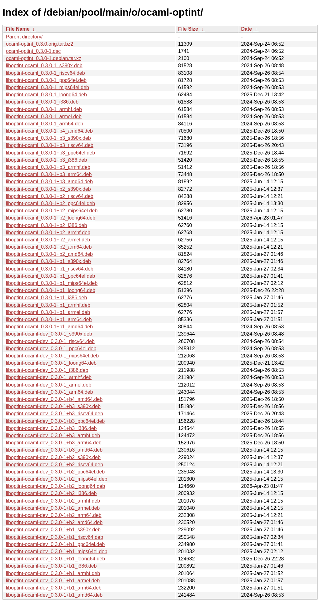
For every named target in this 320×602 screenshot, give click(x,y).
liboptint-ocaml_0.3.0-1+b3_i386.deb (46, 160)
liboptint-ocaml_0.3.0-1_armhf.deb (44, 109)
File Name (18, 29)
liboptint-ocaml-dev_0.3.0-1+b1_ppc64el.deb (55, 544)
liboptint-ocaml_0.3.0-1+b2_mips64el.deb (52, 210)
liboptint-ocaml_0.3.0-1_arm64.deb (44, 123)
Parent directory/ (24, 36)
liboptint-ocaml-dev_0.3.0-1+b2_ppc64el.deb (55, 471)
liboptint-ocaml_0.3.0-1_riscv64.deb (45, 73)
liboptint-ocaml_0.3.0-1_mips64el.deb (47, 87)
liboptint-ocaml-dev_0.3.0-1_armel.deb (48, 384)
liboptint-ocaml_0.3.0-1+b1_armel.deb (48, 312)
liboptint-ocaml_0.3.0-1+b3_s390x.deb (48, 138)
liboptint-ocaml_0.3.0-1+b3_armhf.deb (48, 167)
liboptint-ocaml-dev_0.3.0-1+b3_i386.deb (51, 428)
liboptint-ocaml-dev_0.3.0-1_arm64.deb (49, 392)
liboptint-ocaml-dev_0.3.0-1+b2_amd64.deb (54, 522)
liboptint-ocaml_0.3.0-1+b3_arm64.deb (49, 174)
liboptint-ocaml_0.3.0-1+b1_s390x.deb (48, 261)
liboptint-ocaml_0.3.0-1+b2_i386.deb (46, 225)
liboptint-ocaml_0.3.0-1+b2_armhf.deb (48, 232)
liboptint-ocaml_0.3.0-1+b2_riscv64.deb (49, 196)
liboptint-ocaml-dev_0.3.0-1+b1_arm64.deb (54, 587)
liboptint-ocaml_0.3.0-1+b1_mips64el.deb (52, 283)
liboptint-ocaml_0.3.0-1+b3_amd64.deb (49, 181)
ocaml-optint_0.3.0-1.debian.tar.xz (43, 58)
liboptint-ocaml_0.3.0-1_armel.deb (44, 116)
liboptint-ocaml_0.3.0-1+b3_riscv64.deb (49, 145)
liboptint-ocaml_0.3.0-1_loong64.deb (46, 94)
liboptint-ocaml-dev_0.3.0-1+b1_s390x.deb (53, 529)
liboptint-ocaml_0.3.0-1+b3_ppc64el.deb (50, 152)
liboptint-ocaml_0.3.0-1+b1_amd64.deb (49, 326)
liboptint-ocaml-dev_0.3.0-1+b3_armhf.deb (53, 435)
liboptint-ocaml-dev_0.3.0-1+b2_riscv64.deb (54, 464)
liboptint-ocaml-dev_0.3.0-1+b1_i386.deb (51, 566)
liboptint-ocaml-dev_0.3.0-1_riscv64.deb (50, 341)
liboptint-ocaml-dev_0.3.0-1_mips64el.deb (52, 355)
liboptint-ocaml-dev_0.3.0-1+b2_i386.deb (51, 493)
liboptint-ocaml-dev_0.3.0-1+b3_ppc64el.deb (55, 421)
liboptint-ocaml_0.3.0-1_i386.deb (42, 101)
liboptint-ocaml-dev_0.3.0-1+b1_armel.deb (53, 580)
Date (246, 29)
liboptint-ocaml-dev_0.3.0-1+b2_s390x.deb (53, 457)
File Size (188, 29)
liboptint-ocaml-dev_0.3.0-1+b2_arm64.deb (54, 515)
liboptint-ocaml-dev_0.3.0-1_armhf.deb (49, 377)
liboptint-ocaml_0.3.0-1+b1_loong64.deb (50, 290)
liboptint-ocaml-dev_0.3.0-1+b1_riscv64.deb (54, 537)
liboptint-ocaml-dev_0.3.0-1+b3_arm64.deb (54, 442)
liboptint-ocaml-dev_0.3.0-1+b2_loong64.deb (55, 486)
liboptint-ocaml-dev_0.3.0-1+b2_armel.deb (53, 508)
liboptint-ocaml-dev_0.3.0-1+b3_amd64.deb (54, 450)
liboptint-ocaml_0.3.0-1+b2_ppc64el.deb (50, 203)
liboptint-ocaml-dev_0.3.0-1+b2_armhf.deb (53, 500)
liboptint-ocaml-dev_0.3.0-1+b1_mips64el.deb (56, 551)
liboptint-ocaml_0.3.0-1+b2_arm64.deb (49, 247)
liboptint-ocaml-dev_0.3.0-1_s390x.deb (49, 333)
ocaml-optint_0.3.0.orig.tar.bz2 (39, 44)
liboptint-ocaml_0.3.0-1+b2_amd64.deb (49, 254)
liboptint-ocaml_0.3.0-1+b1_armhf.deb (48, 305)
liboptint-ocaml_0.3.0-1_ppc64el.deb (46, 80)
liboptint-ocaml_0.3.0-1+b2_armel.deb (48, 239)
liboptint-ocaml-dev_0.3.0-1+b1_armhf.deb (53, 573)
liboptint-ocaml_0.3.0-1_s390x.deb (44, 65)
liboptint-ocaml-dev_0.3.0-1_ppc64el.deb (51, 348)
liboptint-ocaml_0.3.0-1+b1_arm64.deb (49, 319)
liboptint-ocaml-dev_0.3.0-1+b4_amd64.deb (54, 399)
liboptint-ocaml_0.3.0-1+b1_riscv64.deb (49, 268)
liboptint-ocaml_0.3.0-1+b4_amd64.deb (49, 131)
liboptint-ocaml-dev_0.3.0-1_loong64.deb (51, 363)
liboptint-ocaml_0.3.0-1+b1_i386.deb (46, 297)
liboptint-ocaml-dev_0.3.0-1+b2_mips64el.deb (56, 479)
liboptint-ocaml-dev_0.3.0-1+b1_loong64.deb (55, 558)
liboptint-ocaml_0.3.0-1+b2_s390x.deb (48, 189)
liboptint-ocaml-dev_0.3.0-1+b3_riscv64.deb (54, 413)
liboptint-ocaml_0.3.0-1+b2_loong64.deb (50, 217)
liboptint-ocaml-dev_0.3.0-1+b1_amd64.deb (54, 595)
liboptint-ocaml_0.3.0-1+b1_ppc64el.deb (50, 276)
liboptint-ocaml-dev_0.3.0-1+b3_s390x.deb (53, 406)
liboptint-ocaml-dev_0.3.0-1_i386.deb (47, 370)
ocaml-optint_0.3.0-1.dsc (33, 51)
